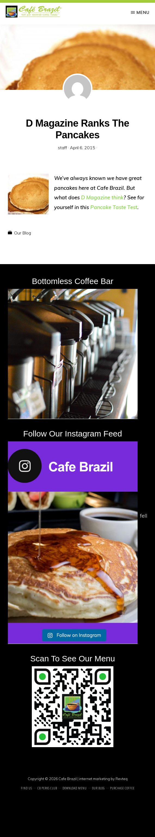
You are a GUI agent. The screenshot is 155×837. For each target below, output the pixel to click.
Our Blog (22, 233)
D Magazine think (102, 197)
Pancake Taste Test (113, 207)
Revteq (122, 779)
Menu (143, 12)
